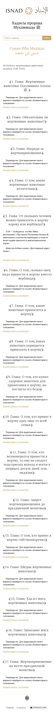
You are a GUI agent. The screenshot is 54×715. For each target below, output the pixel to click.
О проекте (21, 707)
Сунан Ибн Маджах (27, 50)
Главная (10, 707)
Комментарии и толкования (16, 107)
